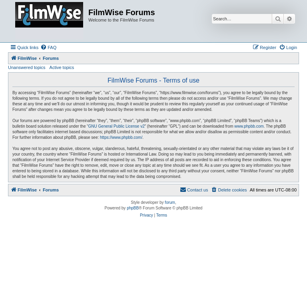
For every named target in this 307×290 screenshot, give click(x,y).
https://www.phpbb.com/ (121, 137)
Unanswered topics (27, 67)
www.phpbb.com (248, 126)
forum (170, 202)
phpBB (133, 208)
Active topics (62, 67)
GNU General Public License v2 (116, 126)
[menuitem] (48, 47)
